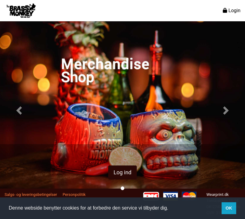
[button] (18, 108)
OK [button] (229, 208)
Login (231, 10)
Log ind (122, 172)
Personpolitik (74, 194)
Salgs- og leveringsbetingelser (31, 194)
